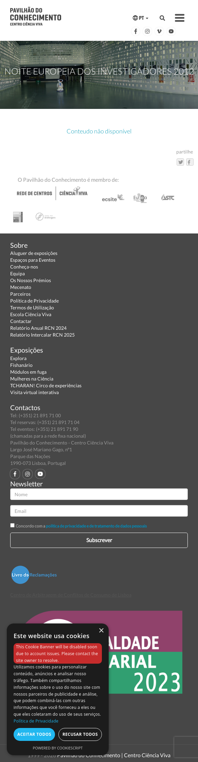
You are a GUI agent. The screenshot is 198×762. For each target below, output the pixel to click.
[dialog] (58, 689)
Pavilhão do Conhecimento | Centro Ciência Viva (113, 755)
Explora (18, 358)
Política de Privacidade (34, 301)
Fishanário (21, 365)
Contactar (21, 321)
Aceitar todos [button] (34, 734)
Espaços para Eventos (32, 260)
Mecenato (20, 287)
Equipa (17, 273)
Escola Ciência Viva (30, 314)
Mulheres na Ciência (31, 379)
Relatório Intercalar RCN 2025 (42, 335)
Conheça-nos (24, 267)
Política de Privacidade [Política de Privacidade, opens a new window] (36, 721)
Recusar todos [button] (80, 734)
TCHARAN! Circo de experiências (46, 385)
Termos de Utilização (32, 307)
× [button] (101, 630)
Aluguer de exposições (33, 253)
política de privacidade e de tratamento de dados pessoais (96, 526)
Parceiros (20, 294)
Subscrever (99, 540)
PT (140, 17)
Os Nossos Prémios (30, 280)
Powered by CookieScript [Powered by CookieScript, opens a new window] (58, 747)
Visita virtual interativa (34, 392)
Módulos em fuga (28, 372)
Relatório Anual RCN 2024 (38, 328)
